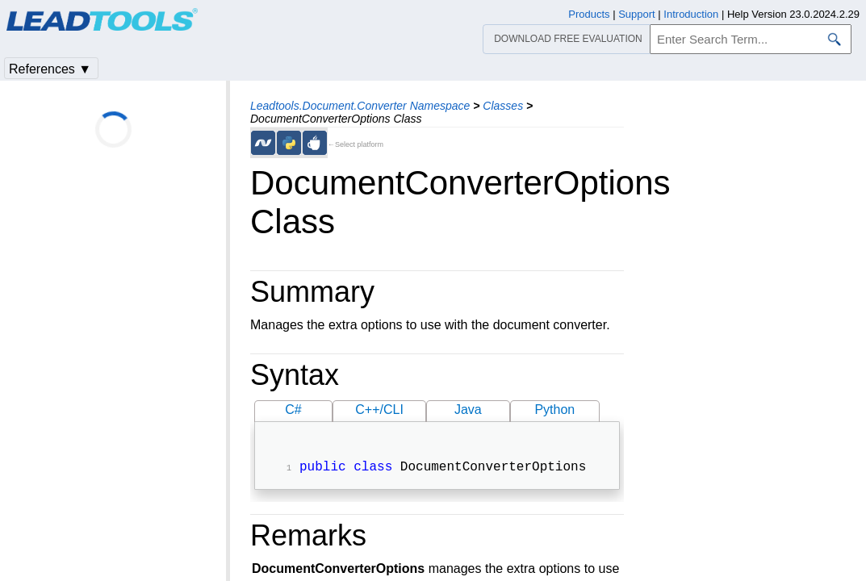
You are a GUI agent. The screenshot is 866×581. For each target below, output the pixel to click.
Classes (503, 105)
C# (293, 409)
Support (636, 14)
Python (554, 409)
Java (468, 409)
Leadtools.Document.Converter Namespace (360, 105)
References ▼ (50, 69)
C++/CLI (379, 409)
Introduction (690, 14)
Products (588, 14)
